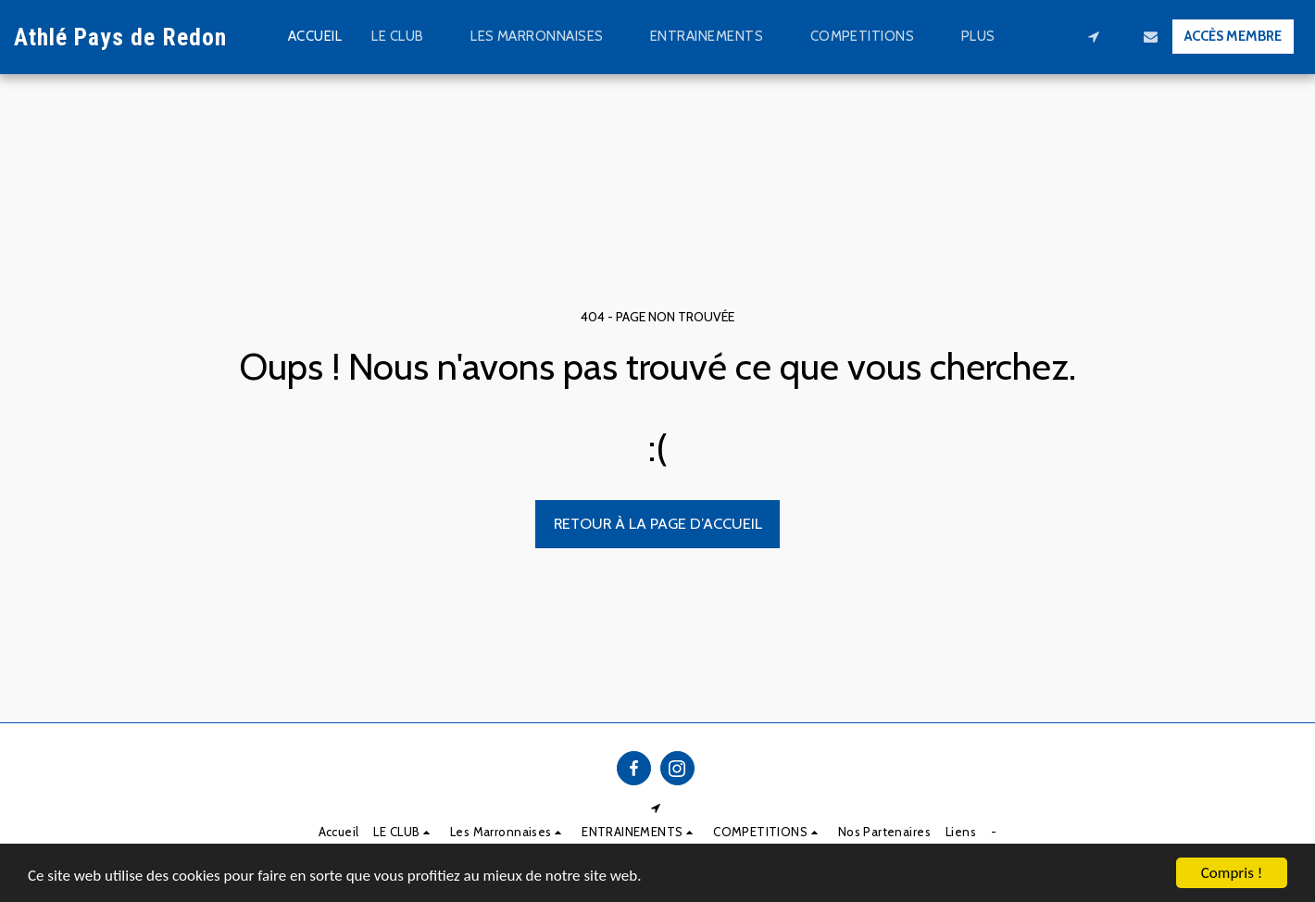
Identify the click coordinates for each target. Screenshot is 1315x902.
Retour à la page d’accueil (658, 523)
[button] (406, 37)
